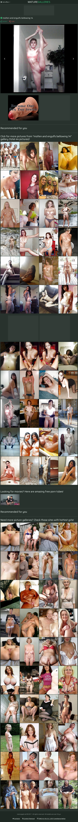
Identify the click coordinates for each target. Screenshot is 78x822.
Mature (39, 2)
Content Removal (28, 818)
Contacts (16, 818)
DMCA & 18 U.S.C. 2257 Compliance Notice (51, 818)
